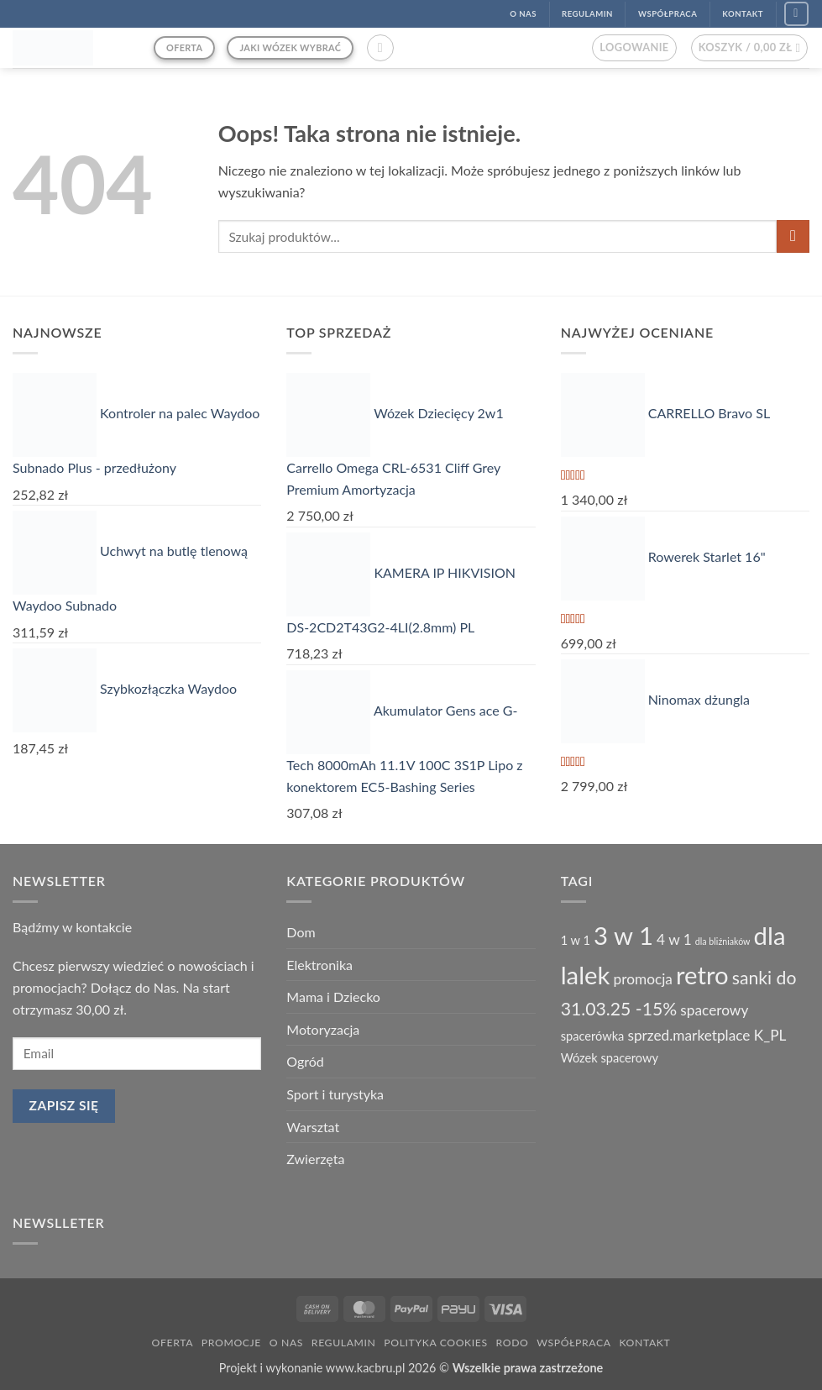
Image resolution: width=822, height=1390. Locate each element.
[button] (380, 47)
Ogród (304, 1061)
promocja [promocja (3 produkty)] (643, 979)
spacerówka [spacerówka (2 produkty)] (593, 1036)
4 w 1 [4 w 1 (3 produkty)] (674, 939)
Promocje (231, 1342)
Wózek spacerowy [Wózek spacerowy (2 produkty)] (609, 1058)
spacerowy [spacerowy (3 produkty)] (714, 1010)
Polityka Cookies (435, 1342)
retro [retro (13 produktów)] (702, 974)
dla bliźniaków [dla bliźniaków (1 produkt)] (723, 941)
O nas (286, 1342)
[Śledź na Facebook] (796, 14)
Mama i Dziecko (333, 996)
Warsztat (312, 1127)
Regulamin (344, 1342)
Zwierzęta (315, 1159)
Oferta (172, 1342)
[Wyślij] (793, 236)
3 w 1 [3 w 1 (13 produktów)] (623, 935)
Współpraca (573, 1342)
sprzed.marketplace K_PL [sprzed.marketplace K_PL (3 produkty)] (706, 1035)
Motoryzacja (322, 1029)
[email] (137, 1053)
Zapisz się (64, 1105)
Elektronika (319, 965)
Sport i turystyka (335, 1094)
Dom (300, 932)
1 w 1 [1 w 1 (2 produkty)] (575, 940)
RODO (512, 1342)
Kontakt (644, 1342)
